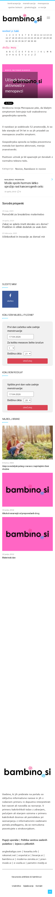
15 (50, 34)
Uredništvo (16, 886)
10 (35, 34)
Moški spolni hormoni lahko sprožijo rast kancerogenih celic (23, 184)
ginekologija (30, 7)
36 (22, 40)
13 (44, 34)
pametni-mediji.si (37, 863)
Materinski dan (8, 558)
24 (32, 37)
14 (47, 34)
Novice (8, 70)
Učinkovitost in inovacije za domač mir (23, 236)
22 (25, 37)
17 (10, 37)
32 (10, 40)
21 (22, 37)
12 (41, 34)
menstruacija (29, 3)
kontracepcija (14, 3)
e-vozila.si (19, 863)
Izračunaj (27, 361)
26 (38, 37)
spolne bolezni (15, 7)
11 (38, 34)
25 (35, 37)
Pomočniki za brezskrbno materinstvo (23, 214)
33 (13, 40)
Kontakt (39, 886)
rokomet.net (9, 855)
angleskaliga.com (11, 851)
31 (7, 40)
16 (7, 37)
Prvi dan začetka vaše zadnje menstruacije (23, 328)
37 (25, 40)
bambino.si (8, 859)
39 (32, 40)
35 (19, 40)
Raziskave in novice (21, 70)
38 (29, 40)
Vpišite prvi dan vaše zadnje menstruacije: (23, 386)
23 (29, 37)
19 (16, 37)
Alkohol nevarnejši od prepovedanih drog (20, 513)
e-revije (42, 7)
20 (19, 37)
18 (13, 37)
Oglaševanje (28, 886)
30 (50, 37)
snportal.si (24, 855)
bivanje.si (37, 855)
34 (16, 40)
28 (44, 37)
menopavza (43, 3)
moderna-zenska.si (27, 859)
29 (47, 37)
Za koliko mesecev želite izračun (25, 342)
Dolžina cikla (14, 353)
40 (35, 40)
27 (41, 37)
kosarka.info (30, 851)
